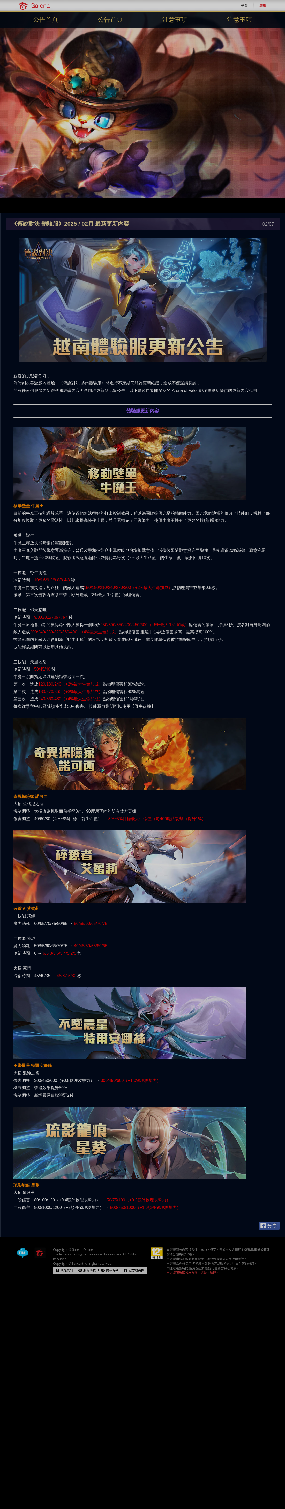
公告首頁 (45, 19)
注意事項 (174, 19)
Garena (34, 6)
